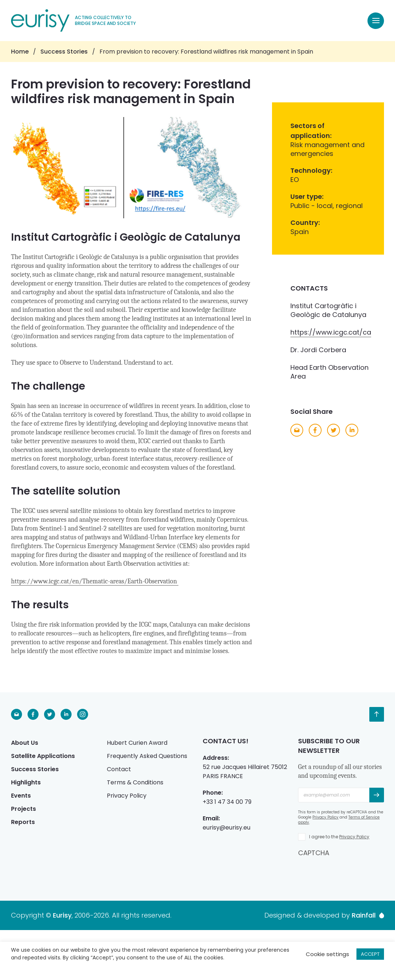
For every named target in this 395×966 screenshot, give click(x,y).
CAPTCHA (313, 852)
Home (20, 51)
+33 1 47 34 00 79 (227, 802)
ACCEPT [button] (370, 954)
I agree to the (339, 837)
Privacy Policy (126, 795)
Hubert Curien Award (137, 743)
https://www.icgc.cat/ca (330, 332)
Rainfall (368, 915)
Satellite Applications (43, 756)
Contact (119, 769)
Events (21, 795)
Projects (23, 809)
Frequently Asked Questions (147, 756)
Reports (23, 822)
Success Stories (64, 51)
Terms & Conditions (135, 782)
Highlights (26, 782)
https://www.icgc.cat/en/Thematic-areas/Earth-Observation (94, 581)
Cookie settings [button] (327, 954)
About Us (24, 743)
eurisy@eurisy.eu (226, 827)
